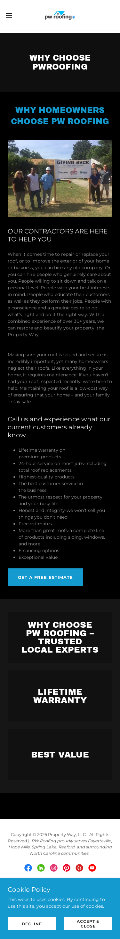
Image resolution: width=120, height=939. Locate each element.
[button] (11, 15)
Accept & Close (88, 923)
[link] (60, 15)
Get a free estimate (45, 577)
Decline (32, 923)
